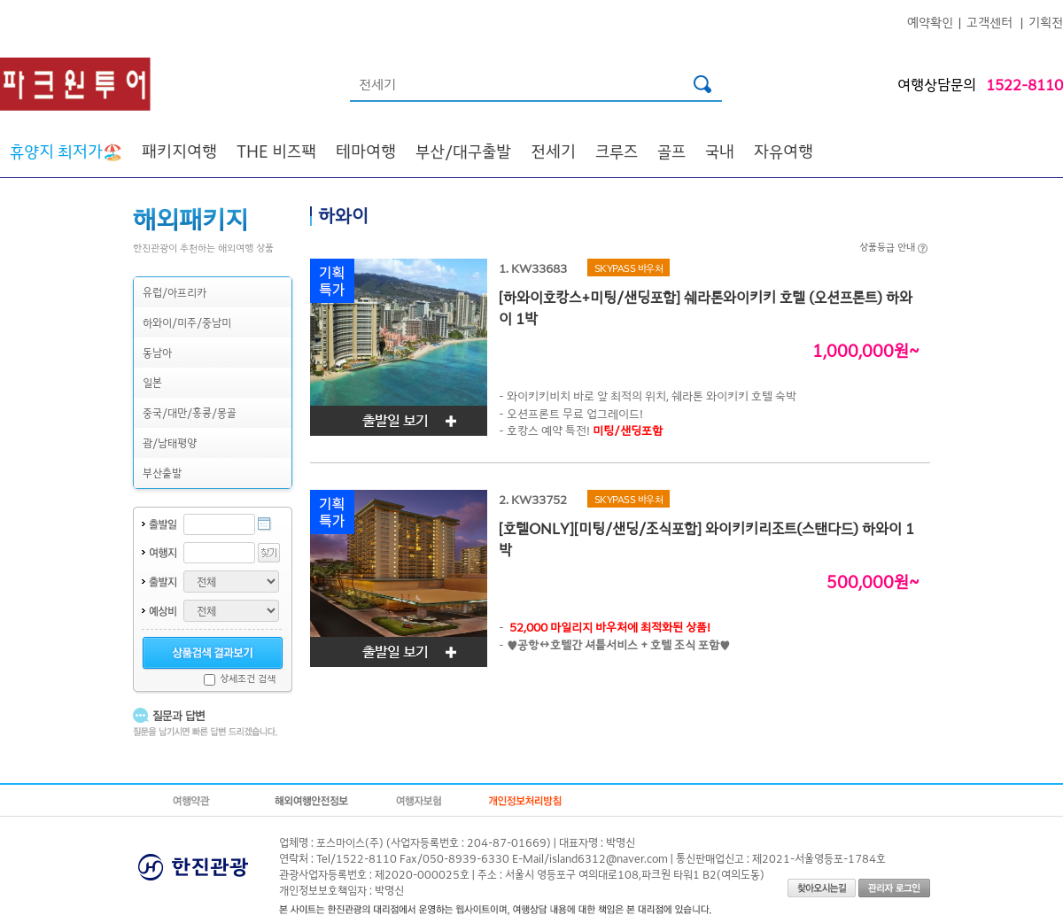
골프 (671, 150)
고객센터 (989, 21)
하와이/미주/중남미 (187, 322)
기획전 (1045, 21)
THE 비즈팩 (276, 150)
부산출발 (162, 472)
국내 (719, 150)
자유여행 (783, 150)
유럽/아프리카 (174, 291)
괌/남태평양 (170, 442)
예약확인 (930, 21)
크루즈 (616, 150)
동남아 (157, 352)
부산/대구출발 (463, 150)
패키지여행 (179, 150)
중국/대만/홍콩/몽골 (190, 412)
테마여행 (366, 150)
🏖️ (66, 150)
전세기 (553, 150)
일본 (152, 382)
